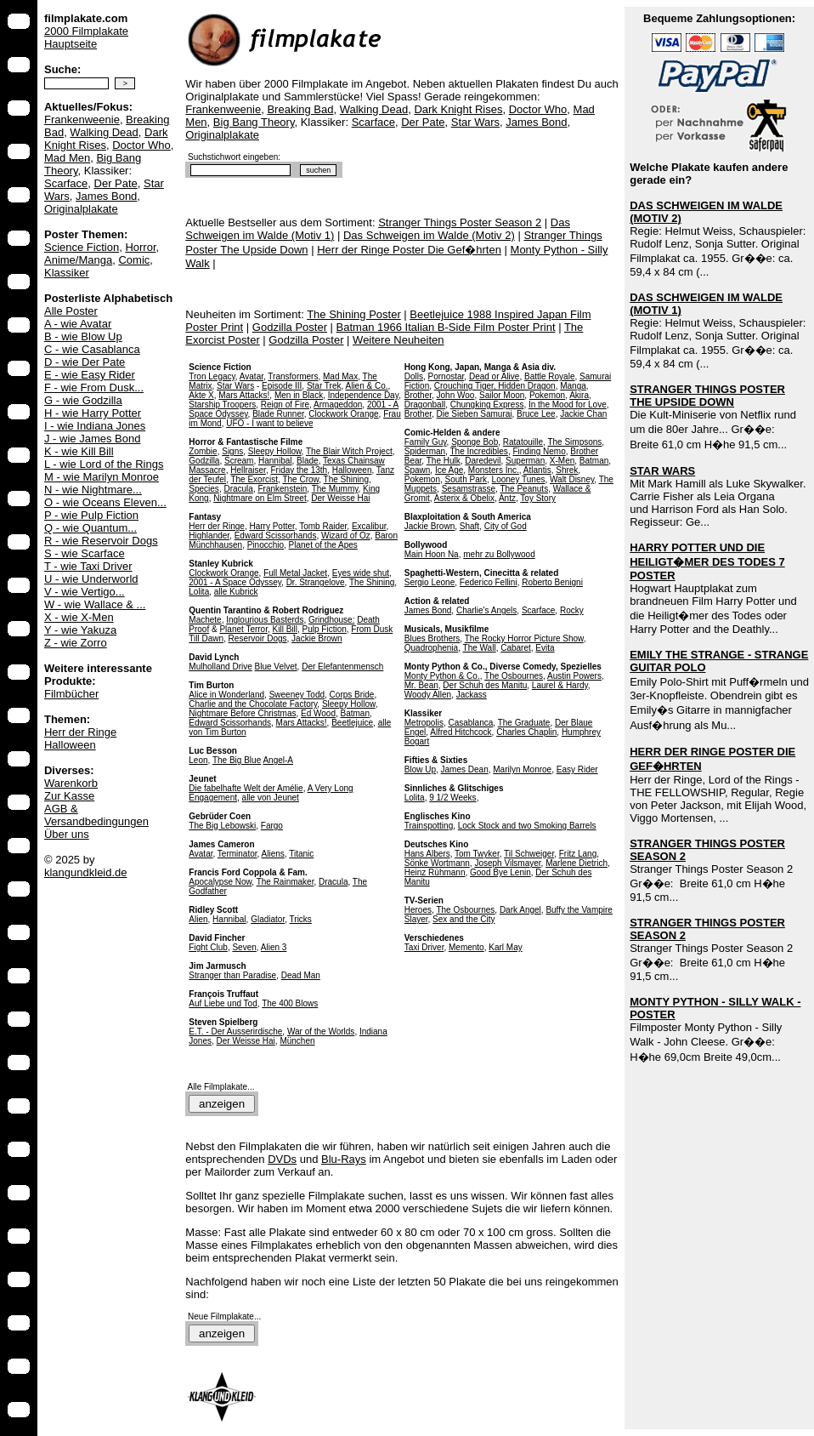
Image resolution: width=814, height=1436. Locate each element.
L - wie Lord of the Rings (103, 464)
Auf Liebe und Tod (223, 1003)
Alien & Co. (366, 385)
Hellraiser (248, 470)
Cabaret (515, 647)
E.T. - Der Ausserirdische (235, 1031)
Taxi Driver (424, 947)
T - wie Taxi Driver (88, 566)
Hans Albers (427, 853)
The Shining (346, 479)
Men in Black (298, 395)
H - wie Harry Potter (92, 413)
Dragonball (424, 404)
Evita (544, 647)
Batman (355, 713)
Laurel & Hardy (560, 685)
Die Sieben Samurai (474, 414)
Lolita (199, 591)
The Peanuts (524, 488)
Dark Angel (520, 910)
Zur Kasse (69, 795)
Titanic (301, 853)
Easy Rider (577, 769)
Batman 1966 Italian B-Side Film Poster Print (446, 327)
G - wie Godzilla (83, 400)
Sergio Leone (429, 582)
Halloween (70, 744)
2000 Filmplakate (86, 31)
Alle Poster (71, 311)
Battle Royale (549, 376)
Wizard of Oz (345, 535)
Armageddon (338, 404)
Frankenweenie (82, 119)
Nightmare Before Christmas (242, 713)
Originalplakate (81, 208)
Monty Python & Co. (442, 676)
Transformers (293, 376)
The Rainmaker (285, 881)
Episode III (282, 385)
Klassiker (66, 272)
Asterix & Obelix (464, 498)
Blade (308, 460)
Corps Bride (352, 694)
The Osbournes (513, 676)
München (297, 1041)
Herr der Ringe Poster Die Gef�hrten (409, 249)
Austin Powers (574, 676)
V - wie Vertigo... (84, 591)
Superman (525, 460)
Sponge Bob (474, 442)
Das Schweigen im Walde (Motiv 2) (429, 235)
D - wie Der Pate (84, 362)
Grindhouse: (331, 619)
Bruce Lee (536, 414)
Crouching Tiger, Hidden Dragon (495, 385)
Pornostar (446, 376)
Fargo (272, 825)
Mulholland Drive (220, 666)
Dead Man (300, 975)
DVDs (282, 1159)
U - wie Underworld (91, 579)
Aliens (273, 853)
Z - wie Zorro (75, 642)
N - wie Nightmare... (93, 489)
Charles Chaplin (526, 732)
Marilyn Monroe (522, 769)
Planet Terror (243, 629)
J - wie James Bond (92, 438)
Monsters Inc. (493, 470)
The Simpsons (574, 442)
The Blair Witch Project (349, 451)
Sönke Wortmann (437, 863)
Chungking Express (487, 404)
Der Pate (116, 183)
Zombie (203, 451)
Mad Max (340, 376)
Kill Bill (285, 629)
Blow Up (420, 769)
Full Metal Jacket (295, 573)
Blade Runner (278, 414)
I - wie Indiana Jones (94, 425)
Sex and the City (463, 919)
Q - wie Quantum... (90, 527)
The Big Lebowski (222, 825)
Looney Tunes (518, 479)
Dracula (237, 488)
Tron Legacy (212, 376)
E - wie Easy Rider (89, 374)
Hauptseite (70, 43)
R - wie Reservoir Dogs (101, 540)
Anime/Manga (78, 260)
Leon (198, 760)
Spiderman (424, 451)
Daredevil (482, 460)
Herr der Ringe (80, 732)
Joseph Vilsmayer (507, 863)
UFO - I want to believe (269, 423)
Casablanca (470, 722)
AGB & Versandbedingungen (96, 815)
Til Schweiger (529, 853)
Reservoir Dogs (258, 638)
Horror (140, 247)
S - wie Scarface (84, 553)
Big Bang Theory (254, 122)
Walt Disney (572, 479)
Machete (205, 619)
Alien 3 (274, 947)
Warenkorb (71, 783)
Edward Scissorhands (276, 535)
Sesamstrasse (468, 488)
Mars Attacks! (243, 395)
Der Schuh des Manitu (485, 685)
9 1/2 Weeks (452, 797)
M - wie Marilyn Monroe (101, 476)
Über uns (66, 834)
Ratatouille (523, 442)
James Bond (106, 196)
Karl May (505, 947)
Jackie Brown (316, 638)
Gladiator (268, 919)
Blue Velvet (276, 666)
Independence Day (363, 395)
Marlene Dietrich (576, 863)
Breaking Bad (300, 109)
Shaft (469, 526)
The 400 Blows (290, 1003)
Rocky (572, 610)
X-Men (562, 460)
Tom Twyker (477, 853)
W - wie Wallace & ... (94, 604)
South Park (466, 479)
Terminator (237, 853)
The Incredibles (479, 451)
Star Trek (324, 385)
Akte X (201, 395)
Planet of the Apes (323, 545)
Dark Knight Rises (106, 138)
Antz (507, 498)
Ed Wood (318, 713)
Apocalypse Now (220, 881)
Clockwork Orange (343, 414)
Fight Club (208, 947)
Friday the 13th (298, 470)
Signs (232, 451)
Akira (579, 395)
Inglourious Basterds (264, 619)
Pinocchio (265, 545)
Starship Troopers (222, 404)
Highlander (209, 535)
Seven (244, 947)
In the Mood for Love (568, 404)
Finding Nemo (538, 451)
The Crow (300, 479)
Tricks (301, 919)
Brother (418, 395)
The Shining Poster (354, 314)
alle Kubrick (236, 591)
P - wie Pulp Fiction (91, 515)
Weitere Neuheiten (398, 339)
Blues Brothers (432, 638)
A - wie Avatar (77, 323)
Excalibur (369, 526)
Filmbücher (71, 693)
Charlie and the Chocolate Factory (253, 704)
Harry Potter (271, 526)
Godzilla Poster (289, 327)
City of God (505, 526)
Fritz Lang (577, 853)
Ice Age (449, 470)
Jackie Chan (583, 414)
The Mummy (335, 488)
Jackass (471, 694)
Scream (238, 460)
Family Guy (425, 442)
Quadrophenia (431, 647)
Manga (573, 385)
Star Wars (475, 122)
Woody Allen (427, 694)
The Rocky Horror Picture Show (524, 638)
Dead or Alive (494, 376)
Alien (198, 919)
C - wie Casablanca (92, 349)
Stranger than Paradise (232, 975)
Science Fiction (81, 247)
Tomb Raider (323, 526)
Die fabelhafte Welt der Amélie (245, 788)
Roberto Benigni (552, 582)
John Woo (456, 395)
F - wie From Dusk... (94, 387)
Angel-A (278, 760)
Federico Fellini (488, 582)
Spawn (417, 470)
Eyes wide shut (360, 573)
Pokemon (547, 395)
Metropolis (424, 722)
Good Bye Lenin (500, 872)
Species (204, 488)
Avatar (251, 376)
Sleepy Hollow (275, 451)
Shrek (567, 470)
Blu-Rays (343, 1159)
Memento (466, 947)
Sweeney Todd (297, 694)
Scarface (66, 183)
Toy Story (538, 498)
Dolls (413, 376)
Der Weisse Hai (340, 498)
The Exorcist (254, 479)
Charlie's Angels (486, 610)
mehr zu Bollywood (498, 554)
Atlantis (537, 470)
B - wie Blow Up (83, 336)
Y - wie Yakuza (80, 630)
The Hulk (444, 460)
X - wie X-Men (79, 617)
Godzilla (204, 460)
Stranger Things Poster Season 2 (459, 222)
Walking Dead (104, 132)
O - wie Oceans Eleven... (105, 502)
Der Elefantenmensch (342, 666)
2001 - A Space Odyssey (235, 582)
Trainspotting (428, 825)
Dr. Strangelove (315, 582)
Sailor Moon (501, 395)
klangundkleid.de (85, 872)
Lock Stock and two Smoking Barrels (527, 825)
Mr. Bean (421, 685)
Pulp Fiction (324, 629)
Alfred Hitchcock (460, 732)
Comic (134, 260)
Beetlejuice (352, 722)
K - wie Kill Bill (79, 451)
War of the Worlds (320, 1031)
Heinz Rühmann (435, 872)
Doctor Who (141, 145)
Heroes (418, 910)
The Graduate (524, 722)
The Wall (479, 647)
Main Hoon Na (431, 554)
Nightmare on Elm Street (260, 498)
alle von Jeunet (270, 797)
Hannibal (274, 460)
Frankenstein (282, 488)
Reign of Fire (285, 404)
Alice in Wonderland (226, 694)
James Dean (465, 769)
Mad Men (67, 157)
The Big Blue (236, 760)
